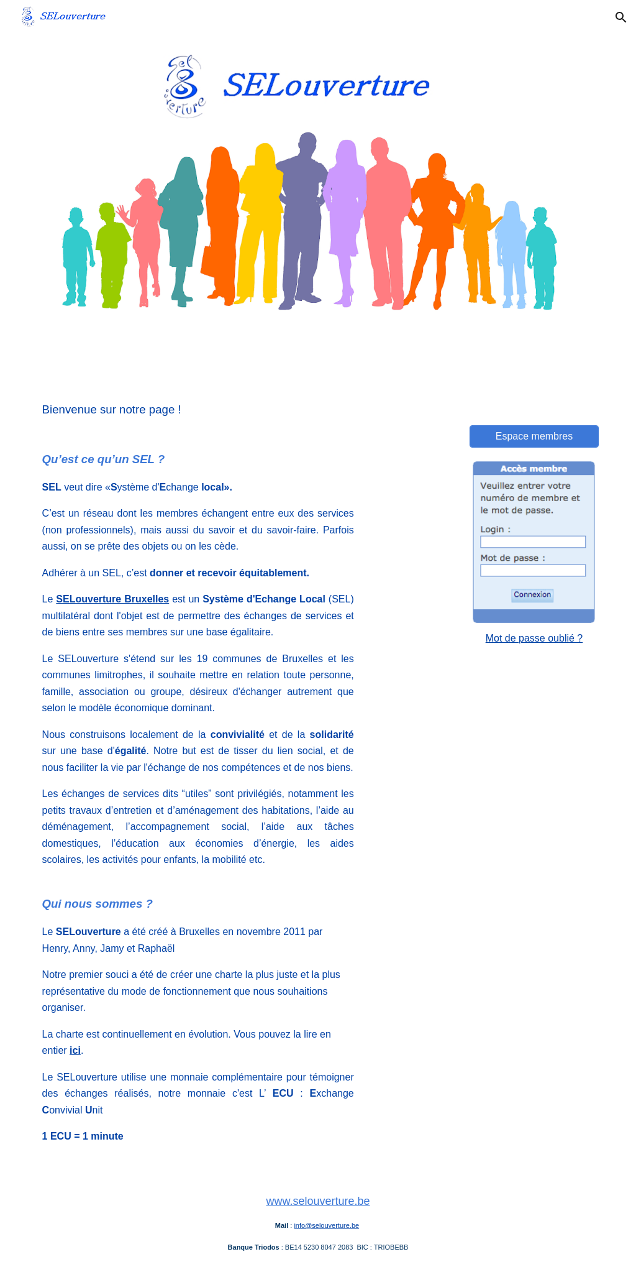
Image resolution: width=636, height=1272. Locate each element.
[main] (198, 777)
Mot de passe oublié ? (534, 638)
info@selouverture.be (326, 1225)
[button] (621, 17)
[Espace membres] (534, 436)
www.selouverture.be (318, 1201)
